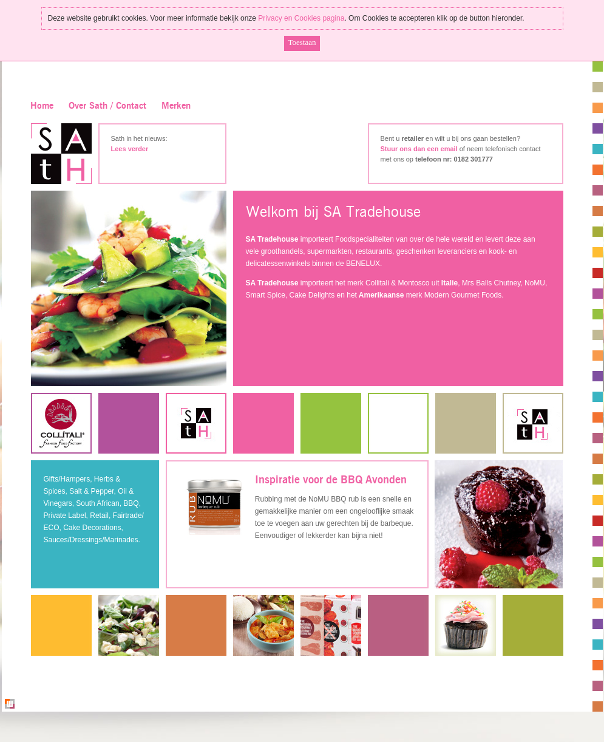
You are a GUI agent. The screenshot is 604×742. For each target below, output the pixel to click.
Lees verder (130, 148)
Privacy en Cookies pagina (301, 18)
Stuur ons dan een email (419, 148)
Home (41, 106)
